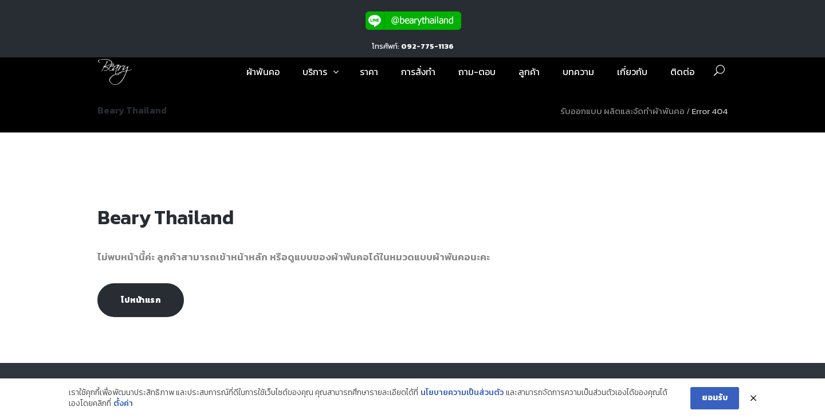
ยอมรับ (715, 398)
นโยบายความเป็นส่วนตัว (462, 393)
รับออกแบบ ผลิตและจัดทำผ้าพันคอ (622, 111)
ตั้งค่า (123, 403)
